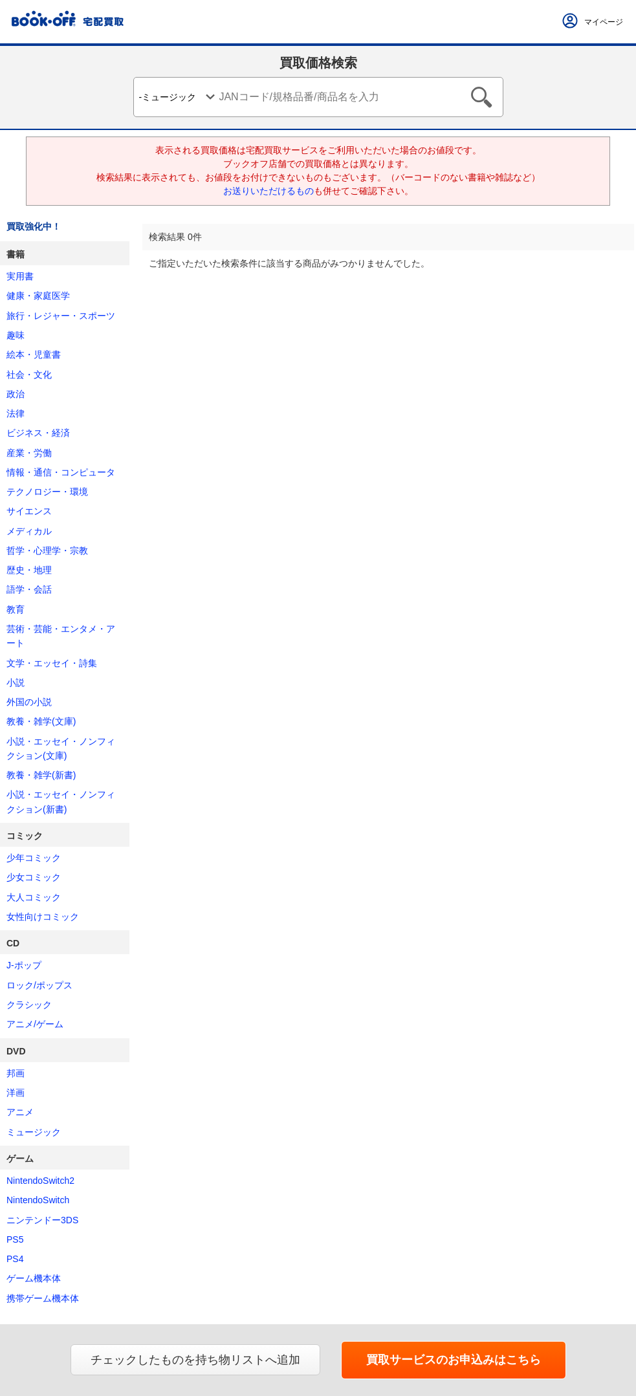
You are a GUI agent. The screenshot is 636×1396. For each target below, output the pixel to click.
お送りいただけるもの (268, 191)
